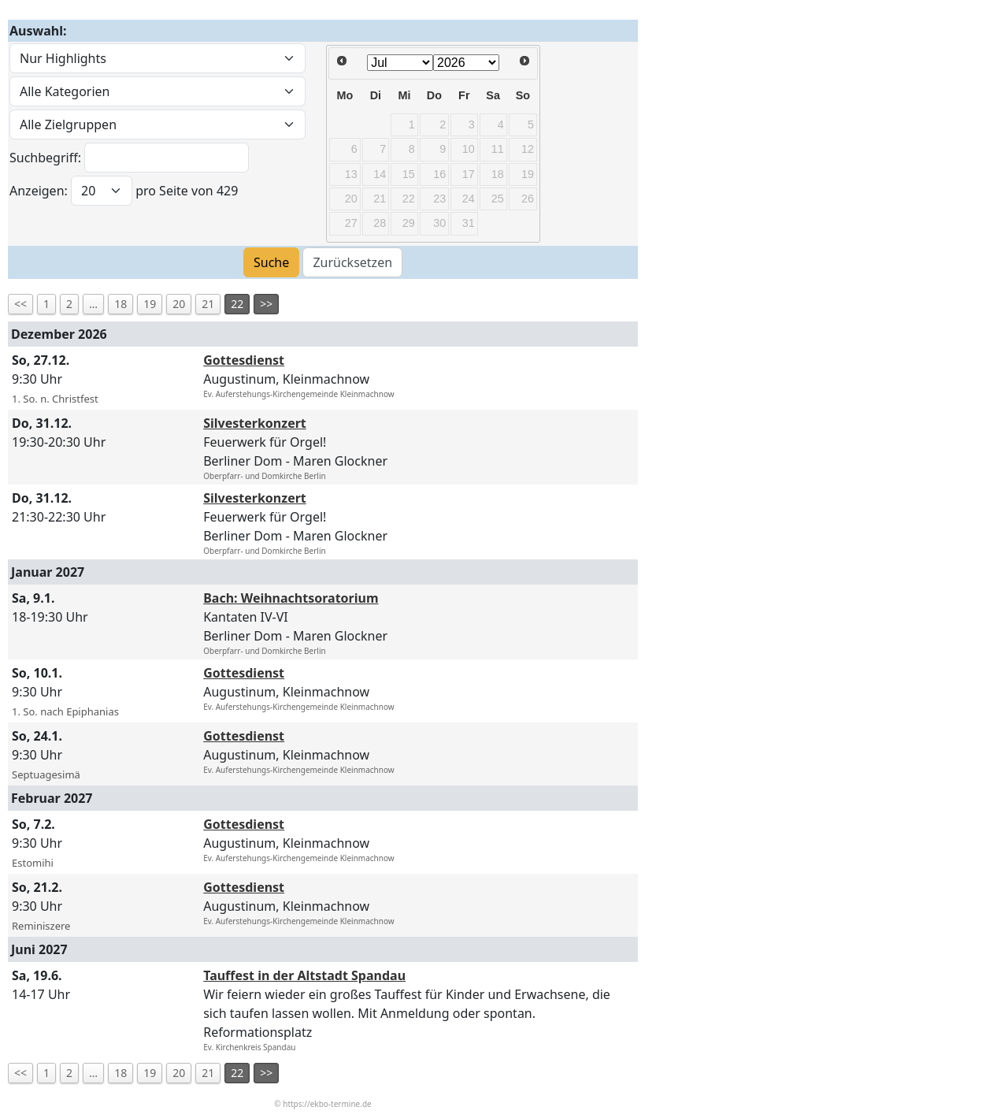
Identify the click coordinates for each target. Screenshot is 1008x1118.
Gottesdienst (243, 360)
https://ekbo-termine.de (327, 1103)
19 (149, 303)
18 (120, 303)
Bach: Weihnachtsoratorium (290, 598)
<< (20, 303)
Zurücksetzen (352, 262)
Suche (271, 262)
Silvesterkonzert (254, 423)
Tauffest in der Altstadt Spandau (304, 975)
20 (178, 303)
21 (208, 303)
